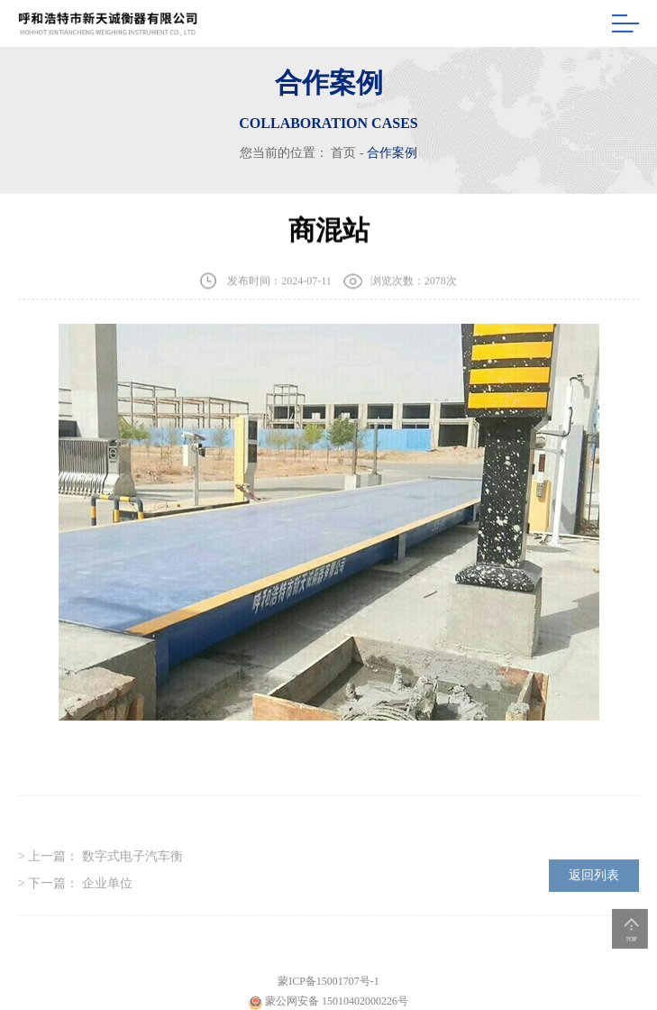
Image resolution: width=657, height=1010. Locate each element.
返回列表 (594, 885)
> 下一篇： (75, 893)
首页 (343, 153)
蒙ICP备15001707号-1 (328, 992)
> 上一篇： (100, 866)
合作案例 (392, 153)
